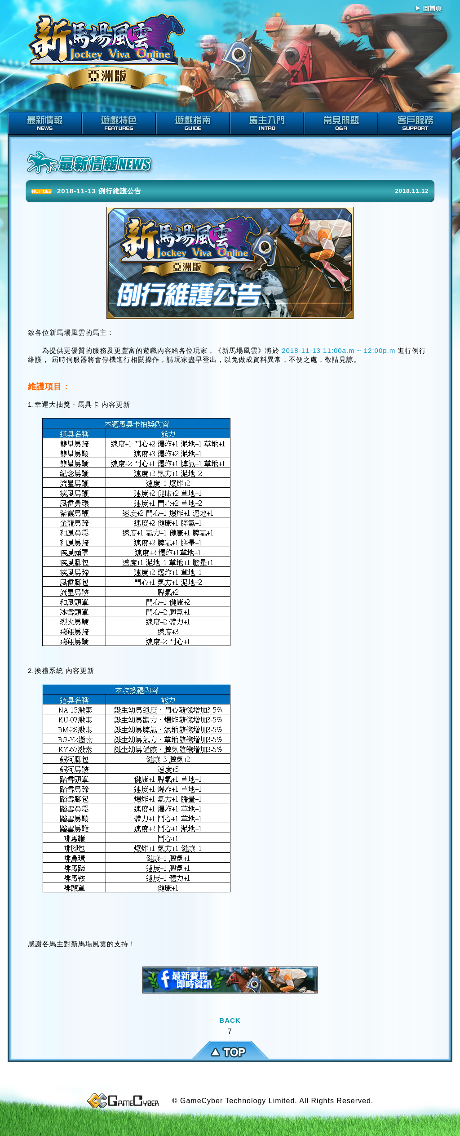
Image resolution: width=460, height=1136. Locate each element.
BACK (229, 1020)
